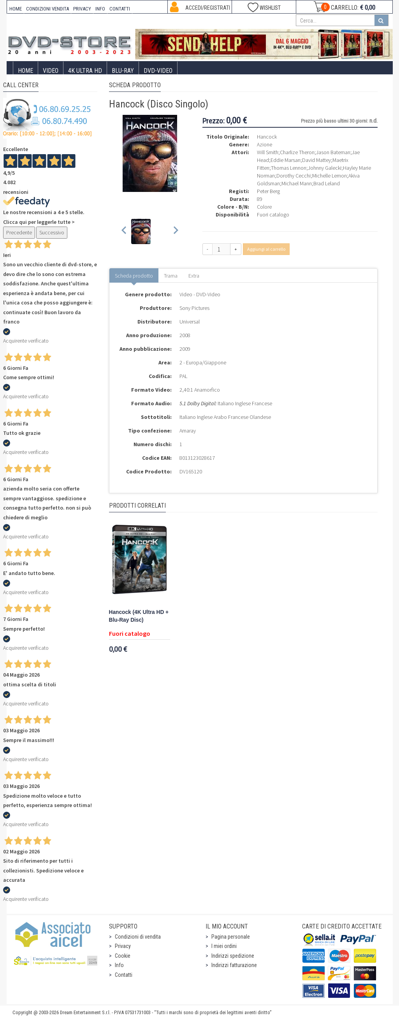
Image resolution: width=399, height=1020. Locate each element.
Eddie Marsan (286, 160)
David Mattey (316, 160)
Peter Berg (268, 191)
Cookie (122, 956)
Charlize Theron (297, 152)
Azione (264, 144)
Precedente (19, 232)
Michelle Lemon (329, 175)
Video (50, 70)
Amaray (187, 430)
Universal (189, 321)
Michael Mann (296, 183)
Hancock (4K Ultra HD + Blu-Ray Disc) (139, 616)
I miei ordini (224, 946)
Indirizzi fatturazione (234, 965)
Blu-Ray (123, 70)
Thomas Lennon (288, 167)
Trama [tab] (171, 275)
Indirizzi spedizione (232, 956)
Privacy (123, 946)
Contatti (123, 975)
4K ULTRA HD (85, 70)
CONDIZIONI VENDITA (47, 9)
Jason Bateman (333, 152)
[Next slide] (175, 231)
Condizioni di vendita (138, 937)
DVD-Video (158, 70)
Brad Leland (326, 183)
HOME (15, 9)
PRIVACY (82, 9)
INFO (100, 9)
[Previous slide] (124, 231)
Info (119, 965)
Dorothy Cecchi (293, 175)
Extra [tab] (193, 275)
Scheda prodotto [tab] (134, 275)
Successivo (51, 232)
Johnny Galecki (324, 167)
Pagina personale (230, 937)
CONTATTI (119, 9)
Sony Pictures (194, 307)
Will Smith (267, 152)
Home (25, 70)
